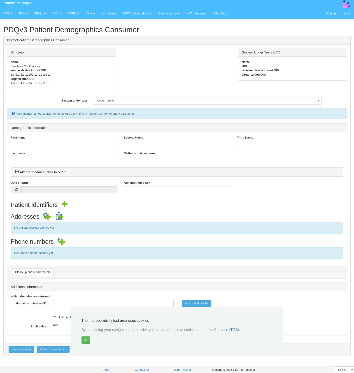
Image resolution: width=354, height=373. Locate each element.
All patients (109, 13)
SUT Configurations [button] (137, 13)
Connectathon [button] (169, 13)
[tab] (177, 172)
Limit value (38, 326)
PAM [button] (23, 13)
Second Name (133, 137)
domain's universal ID (31, 303)
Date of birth (19, 182)
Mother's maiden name (139, 153)
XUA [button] (90, 13)
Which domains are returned (30, 296)
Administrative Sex (137, 182)
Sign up (331, 13)
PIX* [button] (56, 13)
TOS (234, 330)
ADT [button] (7, 13)
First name (18, 137)
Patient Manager (17, 3)
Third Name (245, 137)
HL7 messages (196, 13)
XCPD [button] (73, 13)
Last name (18, 153)
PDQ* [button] (40, 13)
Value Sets (220, 13)
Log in (347, 13)
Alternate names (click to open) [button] (40, 172)
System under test (74, 100)
